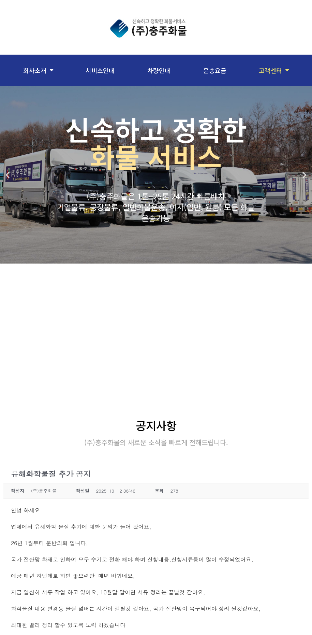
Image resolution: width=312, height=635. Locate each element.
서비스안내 (100, 70)
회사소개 (38, 70)
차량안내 (158, 70)
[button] (7, 175)
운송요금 (214, 70)
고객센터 (274, 70)
